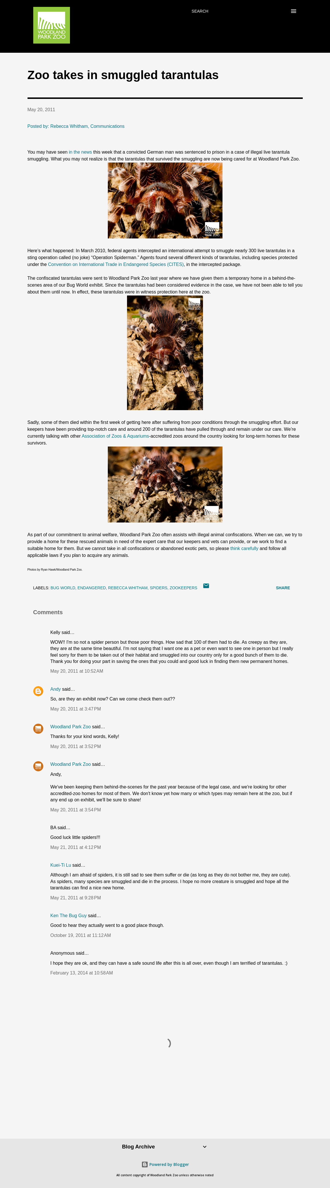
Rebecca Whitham (128, 588)
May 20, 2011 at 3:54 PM (75, 809)
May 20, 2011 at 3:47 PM (75, 708)
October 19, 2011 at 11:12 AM (80, 935)
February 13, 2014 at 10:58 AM (81, 972)
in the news (80, 152)
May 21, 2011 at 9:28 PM (75, 897)
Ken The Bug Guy (68, 915)
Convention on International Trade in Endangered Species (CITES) (116, 264)
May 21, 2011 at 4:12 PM (75, 847)
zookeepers (183, 588)
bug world (62, 588)
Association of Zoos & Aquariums (115, 436)
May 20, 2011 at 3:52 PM (75, 746)
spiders (158, 588)
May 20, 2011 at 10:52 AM (77, 671)
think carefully (244, 548)
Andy (55, 689)
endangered (91, 588)
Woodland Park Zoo (70, 726)
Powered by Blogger (165, 1164)
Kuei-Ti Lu (60, 865)
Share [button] (283, 588)
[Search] (200, 11)
